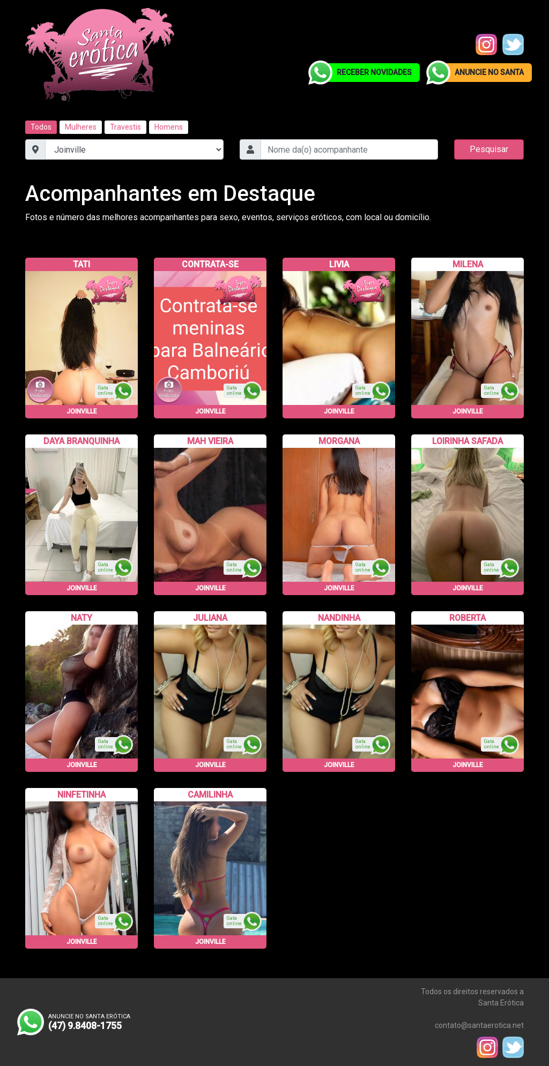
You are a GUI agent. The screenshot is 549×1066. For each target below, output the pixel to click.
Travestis (125, 127)
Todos (41, 127)
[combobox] (349, 149)
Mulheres (81, 127)
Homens (168, 127)
